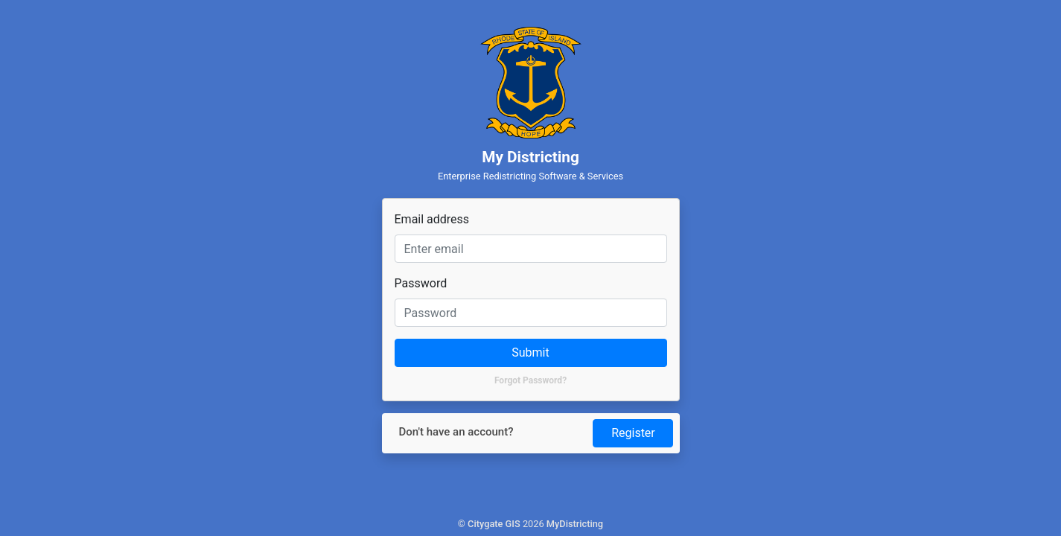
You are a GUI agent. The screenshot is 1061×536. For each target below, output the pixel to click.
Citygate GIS (494, 523)
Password (421, 283)
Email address (432, 219)
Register (633, 433)
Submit (530, 352)
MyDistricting (575, 523)
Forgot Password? (530, 380)
